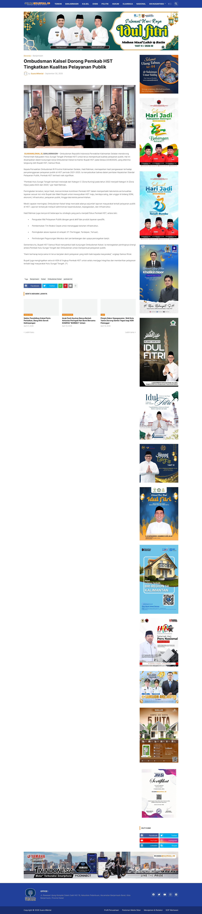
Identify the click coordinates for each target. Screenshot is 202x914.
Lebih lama (129, 332)
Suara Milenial (45, 910)
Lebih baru (29, 332)
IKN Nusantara (156, 4)
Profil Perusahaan (111, 910)
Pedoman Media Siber (131, 910)
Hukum (115, 4)
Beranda (27, 56)
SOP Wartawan (172, 910)
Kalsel (85, 4)
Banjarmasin (71, 4)
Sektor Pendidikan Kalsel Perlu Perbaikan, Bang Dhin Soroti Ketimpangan (37, 320)
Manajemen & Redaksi (153, 910)
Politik (105, 4)
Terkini (58, 4)
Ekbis (95, 4)
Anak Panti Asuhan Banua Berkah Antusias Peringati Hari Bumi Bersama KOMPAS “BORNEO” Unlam (78, 320)
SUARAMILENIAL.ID (33, 153)
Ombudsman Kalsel (55, 279)
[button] (170, 4)
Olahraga (128, 4)
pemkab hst (68, 279)
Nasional (141, 4)
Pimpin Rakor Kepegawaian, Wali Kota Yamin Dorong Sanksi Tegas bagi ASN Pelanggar (117, 320)
